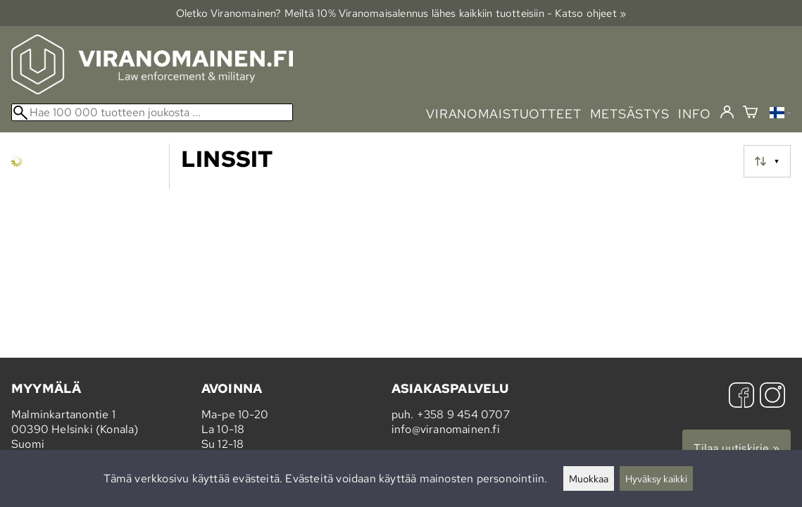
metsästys (630, 114)
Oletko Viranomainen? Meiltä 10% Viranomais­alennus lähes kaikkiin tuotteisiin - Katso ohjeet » (401, 13)
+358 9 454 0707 (463, 414)
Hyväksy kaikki (656, 478)
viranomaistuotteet (504, 114)
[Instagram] (772, 396)
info (694, 114)
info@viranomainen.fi (445, 429)
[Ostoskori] (750, 114)
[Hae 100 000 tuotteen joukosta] (152, 112)
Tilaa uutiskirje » (736, 448)
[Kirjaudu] (727, 113)
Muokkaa (588, 478)
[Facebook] (741, 396)
